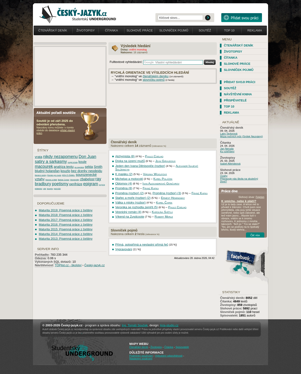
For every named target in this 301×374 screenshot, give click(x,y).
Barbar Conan (63, 180)
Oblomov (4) (123, 183)
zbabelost (87, 179)
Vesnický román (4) (128, 212)
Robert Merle (163, 216)
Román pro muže (54, 175)
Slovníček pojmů (173, 30)
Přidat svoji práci (239, 82)
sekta (89, 167)
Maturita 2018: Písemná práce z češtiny (65, 215)
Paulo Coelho (154, 156)
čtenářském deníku (156, 76)
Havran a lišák (51, 180)
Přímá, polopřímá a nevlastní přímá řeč (141, 244)
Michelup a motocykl (129, 179)
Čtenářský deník (52, 30)
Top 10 (229, 30)
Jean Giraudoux (165, 161)
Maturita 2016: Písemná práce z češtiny (65, 224)
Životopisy (85, 30)
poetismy (60, 183)
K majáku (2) (124, 174)
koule (83, 162)
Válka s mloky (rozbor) (130, 202)
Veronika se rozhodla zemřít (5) (136, 207)
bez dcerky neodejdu (86, 171)
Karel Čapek (164, 202)
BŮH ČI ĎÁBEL (68, 175)
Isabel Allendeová (230, 163)
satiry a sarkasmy (51, 161)
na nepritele (79, 167)
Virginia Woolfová (155, 174)
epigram (90, 183)
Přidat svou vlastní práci (241, 17)
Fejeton (260, 197)
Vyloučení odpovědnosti (168, 355)
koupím (50, 189)
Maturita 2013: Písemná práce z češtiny (65, 238)
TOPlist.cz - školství (68, 265)
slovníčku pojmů (154, 79)
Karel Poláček (162, 179)
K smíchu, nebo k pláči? (238, 201)
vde (44, 189)
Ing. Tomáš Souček (135, 325)
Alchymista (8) (125, 156)
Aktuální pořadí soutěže (58, 112)
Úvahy (223, 175)
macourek (44, 166)
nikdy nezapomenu (60, 156)
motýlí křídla (73, 162)
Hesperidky (74, 180)
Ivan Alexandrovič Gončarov (161, 183)
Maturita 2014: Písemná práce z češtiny (65, 234)
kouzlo (65, 171)
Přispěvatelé (235, 100)
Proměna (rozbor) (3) (167, 193)
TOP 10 (229, 106)
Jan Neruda (227, 148)
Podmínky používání (141, 355)
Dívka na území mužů (130, 161)
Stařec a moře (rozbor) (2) (132, 198)
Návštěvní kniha (238, 94)
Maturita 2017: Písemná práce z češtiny (65, 220)
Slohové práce (140, 30)
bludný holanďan (47, 171)
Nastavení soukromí (140, 358)
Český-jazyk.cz (94, 265)
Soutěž (205, 30)
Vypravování (123, 249)
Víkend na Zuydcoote (129, 216)
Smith (98, 167)
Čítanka (111, 30)
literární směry (40, 175)
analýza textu (64, 167)
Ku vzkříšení (227, 151)
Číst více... (255, 235)
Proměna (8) (123, 188)
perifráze (76, 184)
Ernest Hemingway (173, 198)
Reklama (254, 30)
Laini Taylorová (229, 133)
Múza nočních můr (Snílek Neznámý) (241, 136)
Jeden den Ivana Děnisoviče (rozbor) (140, 166)
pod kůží (57, 189)
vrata (38, 157)
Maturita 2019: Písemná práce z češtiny (65, 210)
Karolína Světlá (162, 212)
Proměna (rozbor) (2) (129, 193)
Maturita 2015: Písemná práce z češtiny (65, 229)
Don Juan (87, 156)
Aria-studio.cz (169, 325)
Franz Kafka (151, 188)
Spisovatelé (228, 315)
